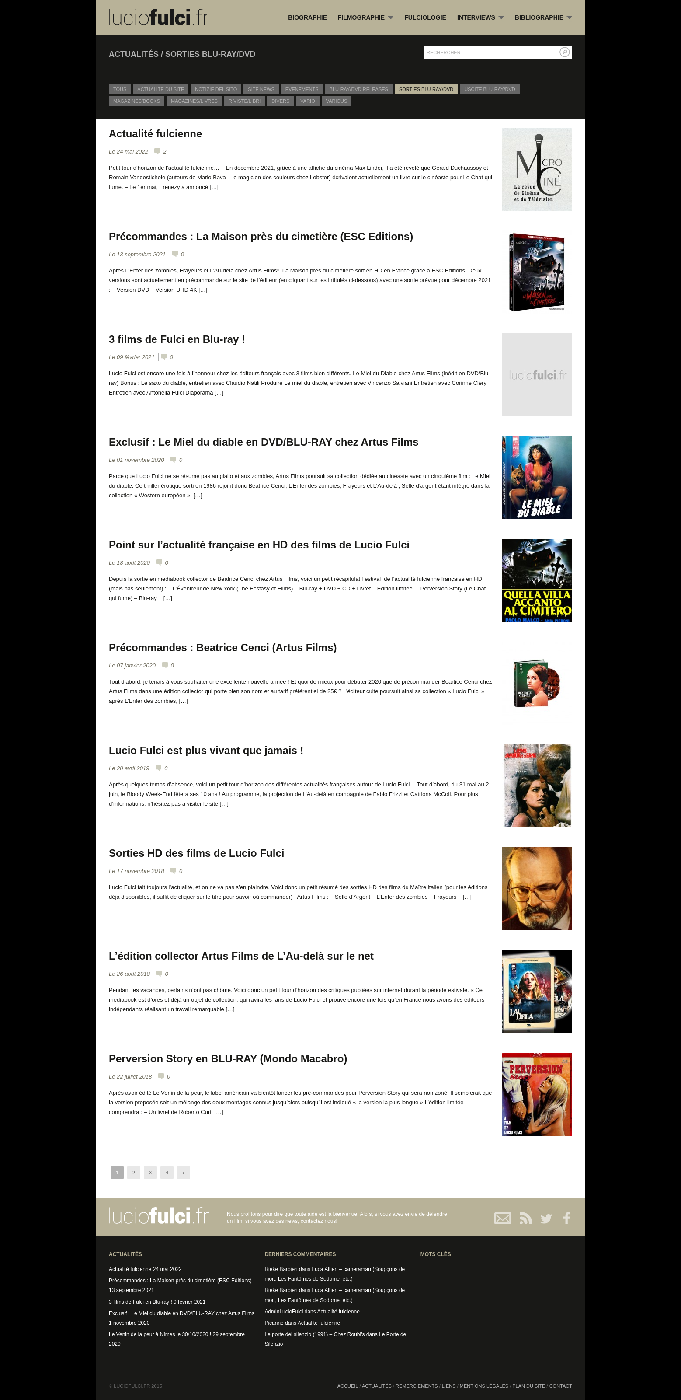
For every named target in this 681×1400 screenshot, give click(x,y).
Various (336, 101)
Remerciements (417, 1386)
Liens (449, 1386)
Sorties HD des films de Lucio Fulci (196, 853)
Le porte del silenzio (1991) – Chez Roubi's (314, 1334)
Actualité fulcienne (155, 134)
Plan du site (528, 1386)
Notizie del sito (216, 89)
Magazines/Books (136, 101)
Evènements (302, 89)
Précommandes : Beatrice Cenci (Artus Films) (223, 647)
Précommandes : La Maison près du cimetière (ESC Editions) (261, 236)
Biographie (307, 17)
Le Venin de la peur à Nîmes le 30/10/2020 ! (160, 1334)
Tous (119, 89)
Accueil (347, 1386)
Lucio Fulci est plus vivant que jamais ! (206, 750)
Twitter (542, 1218)
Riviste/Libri (245, 101)
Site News (261, 89)
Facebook (562, 1218)
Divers (280, 101)
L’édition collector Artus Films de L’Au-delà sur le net (241, 956)
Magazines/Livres (194, 101)
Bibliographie (543, 18)
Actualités (377, 1386)
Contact (503, 1218)
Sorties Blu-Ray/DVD (426, 89)
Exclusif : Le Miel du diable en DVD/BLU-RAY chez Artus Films (264, 442)
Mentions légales (484, 1386)
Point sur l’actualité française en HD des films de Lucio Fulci (259, 545)
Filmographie (365, 18)
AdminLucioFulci (283, 1312)
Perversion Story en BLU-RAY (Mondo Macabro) (228, 1059)
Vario (307, 101)
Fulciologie (425, 17)
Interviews (480, 18)
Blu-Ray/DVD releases (359, 89)
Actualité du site (160, 89)
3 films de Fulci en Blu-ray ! (177, 339)
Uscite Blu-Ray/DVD (489, 89)
